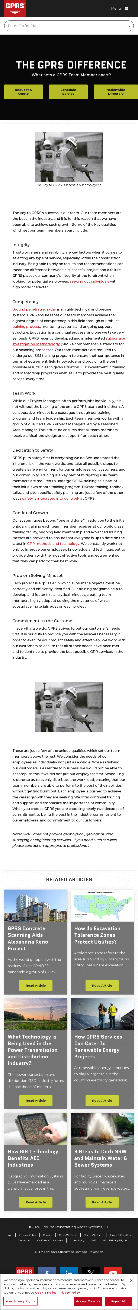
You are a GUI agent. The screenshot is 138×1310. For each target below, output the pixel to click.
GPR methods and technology (53, 544)
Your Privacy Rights (115, 1240)
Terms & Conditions (121, 1235)
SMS (93, 1240)
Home (8, 1235)
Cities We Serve (68, 1235)
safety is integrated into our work (51, 498)
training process (26, 327)
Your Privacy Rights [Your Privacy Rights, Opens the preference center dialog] (20, 1303)
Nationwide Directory (115, 92)
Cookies (47, 1235)
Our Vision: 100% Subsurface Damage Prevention (69, 1251)
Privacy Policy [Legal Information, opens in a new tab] (69, 1294)
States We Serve (93, 1235)
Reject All (118, 1303)
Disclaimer (24, 1240)
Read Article (36, 986)
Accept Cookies (88, 1303)
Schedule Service (68, 92)
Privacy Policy (27, 1235)
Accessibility (77, 1240)
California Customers (50, 1240)
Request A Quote (23, 92)
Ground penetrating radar (34, 309)
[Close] (131, 1283)
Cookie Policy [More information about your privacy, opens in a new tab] (46, 1294)
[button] (121, 8)
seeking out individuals (89, 281)
